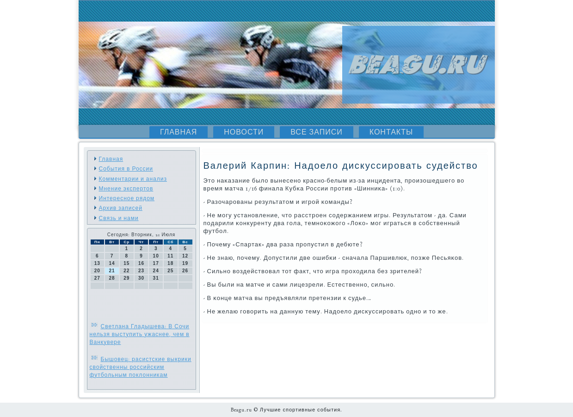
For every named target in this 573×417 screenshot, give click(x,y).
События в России (126, 168)
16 (141, 263)
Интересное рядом (127, 198)
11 (170, 255)
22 (126, 270)
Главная (178, 132)
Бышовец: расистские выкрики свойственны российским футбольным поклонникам (140, 367)
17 (156, 263)
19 (185, 263)
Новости (244, 132)
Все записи (316, 132)
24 (156, 270)
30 (141, 278)
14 (112, 263)
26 (185, 270)
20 (97, 270)
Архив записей (120, 208)
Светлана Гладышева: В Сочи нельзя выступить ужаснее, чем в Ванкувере (140, 334)
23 (141, 270)
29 (126, 278)
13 (97, 263)
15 (126, 263)
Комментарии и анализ (133, 179)
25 (170, 270)
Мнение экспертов (126, 188)
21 (112, 270)
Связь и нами (119, 218)
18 (170, 263)
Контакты (391, 132)
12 (185, 255)
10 (156, 255)
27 (97, 278)
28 (112, 278)
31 (156, 278)
